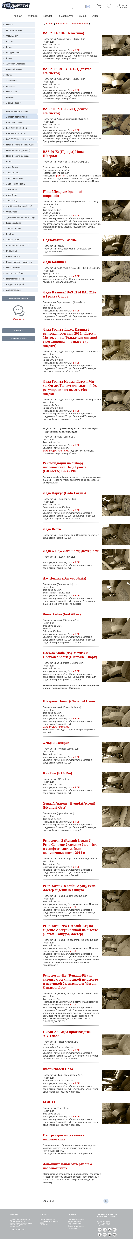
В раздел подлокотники (17, 111)
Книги (9, 47)
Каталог (48, 16)
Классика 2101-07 (14, 122)
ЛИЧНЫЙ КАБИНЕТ (17, 1230)
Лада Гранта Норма (15, 184)
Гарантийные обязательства (21, 1223)
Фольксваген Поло (15, 273)
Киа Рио (10, 234)
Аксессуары (11, 80)
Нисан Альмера (13, 268)
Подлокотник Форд (15, 279)
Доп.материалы (13, 290)
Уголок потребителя (17, 1221)
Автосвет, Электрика (15, 64)
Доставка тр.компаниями (49, 1221)
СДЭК (42, 1223)
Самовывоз (44, 1225)
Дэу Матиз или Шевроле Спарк (20, 217)
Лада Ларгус (12, 189)
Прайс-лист (11, 92)
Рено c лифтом (13, 256)
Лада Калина (12, 167)
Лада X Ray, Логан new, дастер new (71, 551)
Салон (9, 75)
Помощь (82, 16)
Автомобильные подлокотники (72, 23)
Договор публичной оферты (20, 1220)
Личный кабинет (13, 103)
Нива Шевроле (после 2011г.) (20, 145)
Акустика (10, 86)
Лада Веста (11, 195)
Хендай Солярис (14, 228)
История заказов (14, 30)
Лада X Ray (11, 200)
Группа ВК (33, 16)
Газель (9, 161)
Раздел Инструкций (15, 284)
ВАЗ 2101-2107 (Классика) (63, 33)
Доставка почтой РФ (47, 1220)
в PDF (76, 50)
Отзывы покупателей (18, 1225)
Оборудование (13, 53)
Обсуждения (12, 36)
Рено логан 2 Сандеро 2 (17, 245)
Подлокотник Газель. (60, 240)
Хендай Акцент (13, 240)
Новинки (10, 25)
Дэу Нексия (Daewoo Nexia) (19, 206)
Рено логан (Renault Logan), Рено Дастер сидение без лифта (69, 888)
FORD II (50, 1102)
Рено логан (11, 251)
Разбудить (18, 319)
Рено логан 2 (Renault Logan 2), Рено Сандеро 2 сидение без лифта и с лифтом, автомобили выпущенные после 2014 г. (70, 846)
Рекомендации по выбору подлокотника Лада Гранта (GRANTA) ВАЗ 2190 (65, 467)
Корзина (10, 97)
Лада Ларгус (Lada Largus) (64, 493)
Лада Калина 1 (54, 262)
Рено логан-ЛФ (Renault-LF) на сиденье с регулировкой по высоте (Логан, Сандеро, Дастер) (70, 930)
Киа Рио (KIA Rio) (57, 773)
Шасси (9, 58)
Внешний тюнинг (14, 69)
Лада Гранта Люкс (14, 178)
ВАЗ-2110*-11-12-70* (16, 133)
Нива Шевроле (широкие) (18, 156)
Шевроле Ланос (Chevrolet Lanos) (69, 701)
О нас (95, 16)
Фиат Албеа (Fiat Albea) (62, 614)
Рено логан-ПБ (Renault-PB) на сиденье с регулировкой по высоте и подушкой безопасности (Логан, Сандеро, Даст (70, 981)
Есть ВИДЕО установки (56, 451)
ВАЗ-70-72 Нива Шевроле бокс (20, 139)
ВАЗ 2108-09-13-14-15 (16, 128)
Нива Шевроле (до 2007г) (18, 150)
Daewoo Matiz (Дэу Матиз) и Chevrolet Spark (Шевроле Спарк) (70, 655)
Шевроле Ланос (13, 223)
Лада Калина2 (13, 173)
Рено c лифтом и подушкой (19, 262)
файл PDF (61, 176)
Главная (17, 16)
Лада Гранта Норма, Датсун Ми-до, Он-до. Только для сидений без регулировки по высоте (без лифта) (70, 387)
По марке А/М (65, 16)
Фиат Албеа (11, 212)
